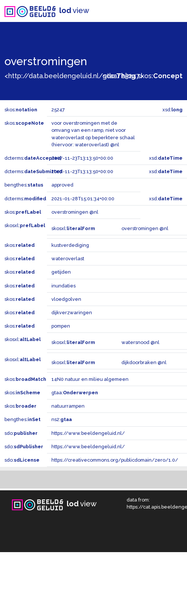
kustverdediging (70, 245)
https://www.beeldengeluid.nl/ (88, 433)
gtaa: (74, 392)
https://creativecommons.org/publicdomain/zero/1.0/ (114, 460)
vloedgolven (66, 299)
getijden (61, 272)
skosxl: (24, 225)
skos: (160, 76)
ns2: (61, 419)
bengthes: (23, 185)
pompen (60, 326)
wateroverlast (67, 258)
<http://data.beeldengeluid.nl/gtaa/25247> (73, 76)
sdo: (119, 76)
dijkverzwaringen (71, 312)
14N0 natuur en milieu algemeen (90, 379)
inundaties (63, 286)
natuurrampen (68, 406)
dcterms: (32, 158)
